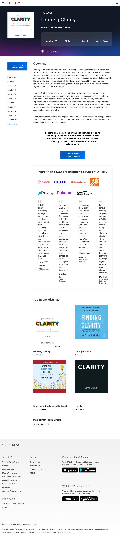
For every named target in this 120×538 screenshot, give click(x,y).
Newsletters (35, 465)
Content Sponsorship (11, 491)
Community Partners (11, 476)
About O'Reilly (9, 457)
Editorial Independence (37, 532)
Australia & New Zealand (13, 503)
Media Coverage (9, 473)
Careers (5, 465)
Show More (12, 124)
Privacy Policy (36, 469)
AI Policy (33, 473)
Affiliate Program (9, 480)
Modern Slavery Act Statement (58, 532)
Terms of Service (8, 532)
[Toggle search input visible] (117, 3)
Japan (5, 507)
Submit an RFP (8, 484)
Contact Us (35, 462)
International (9, 498)
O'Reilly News (8, 469)
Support (34, 457)
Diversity (6, 487)
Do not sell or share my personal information (19, 525)
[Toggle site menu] (3, 3)
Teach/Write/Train (10, 462)
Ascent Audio (102, 41)
